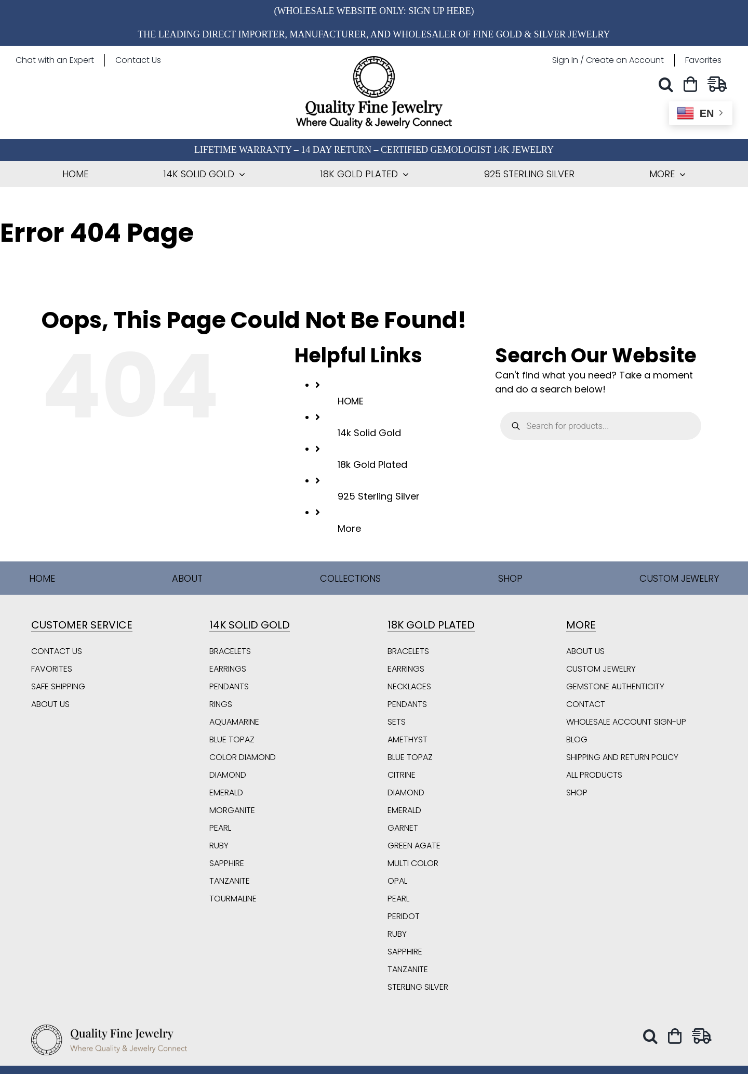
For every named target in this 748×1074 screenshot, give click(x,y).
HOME (351, 401)
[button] (668, 84)
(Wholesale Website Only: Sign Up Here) (374, 11)
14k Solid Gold (369, 432)
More (349, 528)
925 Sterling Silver (379, 496)
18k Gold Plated (372, 464)
